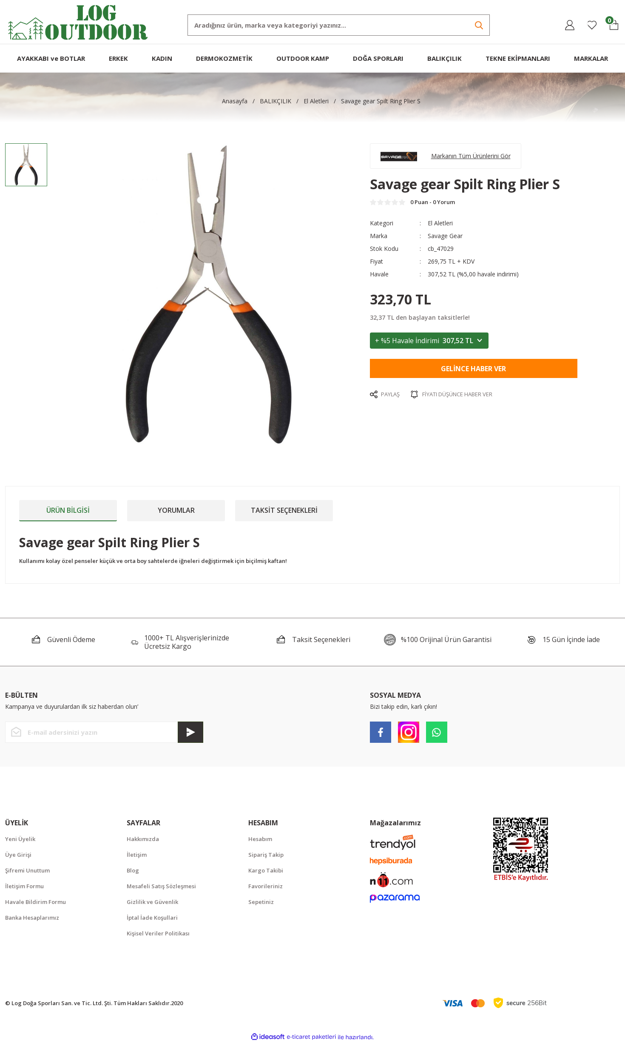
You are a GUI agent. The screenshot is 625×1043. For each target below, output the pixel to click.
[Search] (339, 25)
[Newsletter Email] (104, 732)
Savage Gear (445, 236)
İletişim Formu (24, 886)
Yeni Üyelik (20, 839)
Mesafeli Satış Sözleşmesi (161, 886)
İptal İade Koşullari (152, 917)
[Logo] (78, 21)
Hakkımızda (143, 839)
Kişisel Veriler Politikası (158, 933)
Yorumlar (176, 510)
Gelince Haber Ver (473, 368)
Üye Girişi (18, 854)
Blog (133, 870)
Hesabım (260, 839)
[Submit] (190, 732)
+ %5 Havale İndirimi (429, 340)
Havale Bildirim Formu (35, 902)
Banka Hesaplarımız (32, 917)
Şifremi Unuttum (27, 870)
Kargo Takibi (265, 870)
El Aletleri (440, 223)
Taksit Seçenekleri (284, 510)
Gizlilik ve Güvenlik (152, 902)
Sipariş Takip (266, 854)
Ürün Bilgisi (68, 510)
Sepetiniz (261, 902)
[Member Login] (570, 25)
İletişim (137, 854)
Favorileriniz (265, 886)
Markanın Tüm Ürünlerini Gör (471, 156)
